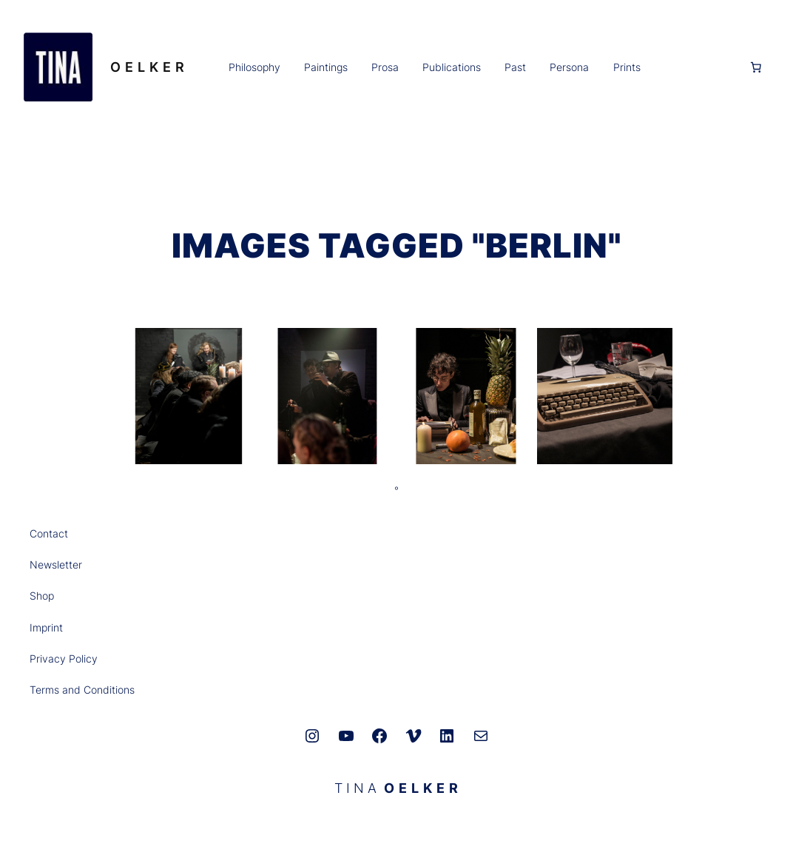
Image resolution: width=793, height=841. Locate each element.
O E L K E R (147, 67)
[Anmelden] (694, 66)
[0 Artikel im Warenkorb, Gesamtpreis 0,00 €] (756, 67)
